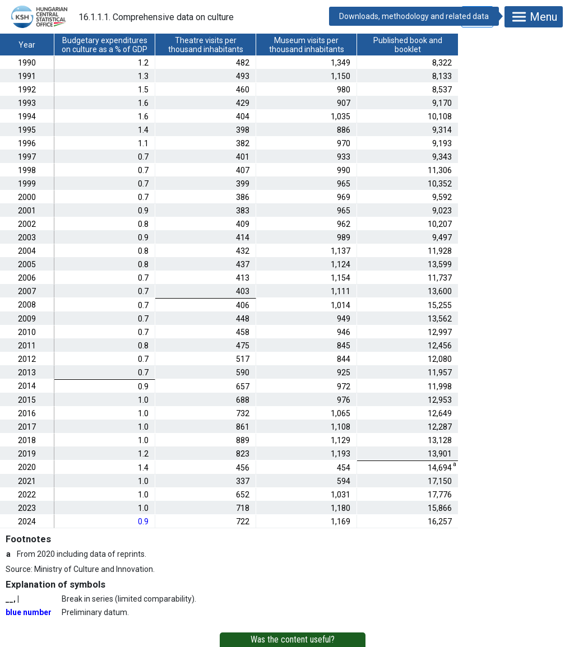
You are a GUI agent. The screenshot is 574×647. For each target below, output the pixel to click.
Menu (533, 17)
